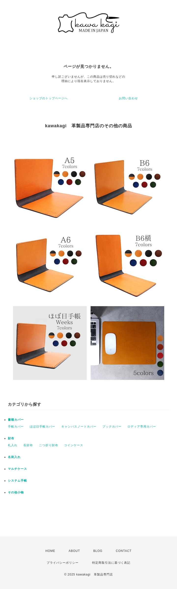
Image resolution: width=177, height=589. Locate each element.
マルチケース (17, 469)
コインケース (73, 445)
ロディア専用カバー (141, 426)
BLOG (97, 551)
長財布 (28, 445)
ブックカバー (112, 426)
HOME (50, 551)
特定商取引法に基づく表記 (111, 562)
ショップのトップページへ (48, 98)
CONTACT (124, 551)
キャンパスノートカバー (78, 426)
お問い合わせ (128, 98)
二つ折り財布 (48, 445)
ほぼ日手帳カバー (42, 426)
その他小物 (16, 492)
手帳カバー (16, 426)
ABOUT (74, 551)
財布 (11, 438)
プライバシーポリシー (63, 562)
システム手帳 (17, 480)
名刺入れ (14, 457)
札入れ (12, 445)
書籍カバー (16, 419)
